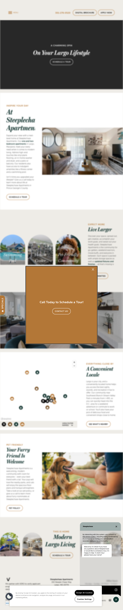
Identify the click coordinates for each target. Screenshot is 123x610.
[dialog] (61, 305)
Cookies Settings (84, 599)
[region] (56, 596)
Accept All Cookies (84, 593)
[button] (61, 311)
